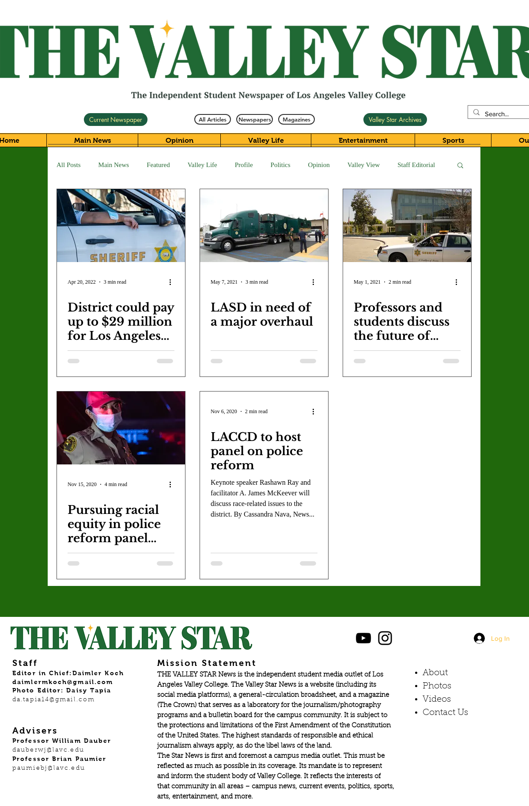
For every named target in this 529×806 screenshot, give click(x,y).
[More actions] (173, 282)
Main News (113, 164)
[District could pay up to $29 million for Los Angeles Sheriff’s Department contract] (121, 225)
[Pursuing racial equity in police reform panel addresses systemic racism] (121, 428)
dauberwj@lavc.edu (48, 750)
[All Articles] (212, 119)
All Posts (69, 164)
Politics (281, 164)
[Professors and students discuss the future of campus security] (407, 225)
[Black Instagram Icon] (385, 638)
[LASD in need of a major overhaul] (264, 225)
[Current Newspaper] (115, 119)
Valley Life (202, 164)
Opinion (319, 164)
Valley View (364, 164)
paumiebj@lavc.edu (48, 768)
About (435, 673)
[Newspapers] (254, 119)
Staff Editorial (416, 164)
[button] (460, 166)
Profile (244, 164)
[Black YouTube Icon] (363, 638)
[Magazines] (296, 119)
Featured (158, 164)
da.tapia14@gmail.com (53, 700)
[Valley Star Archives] (395, 119)
